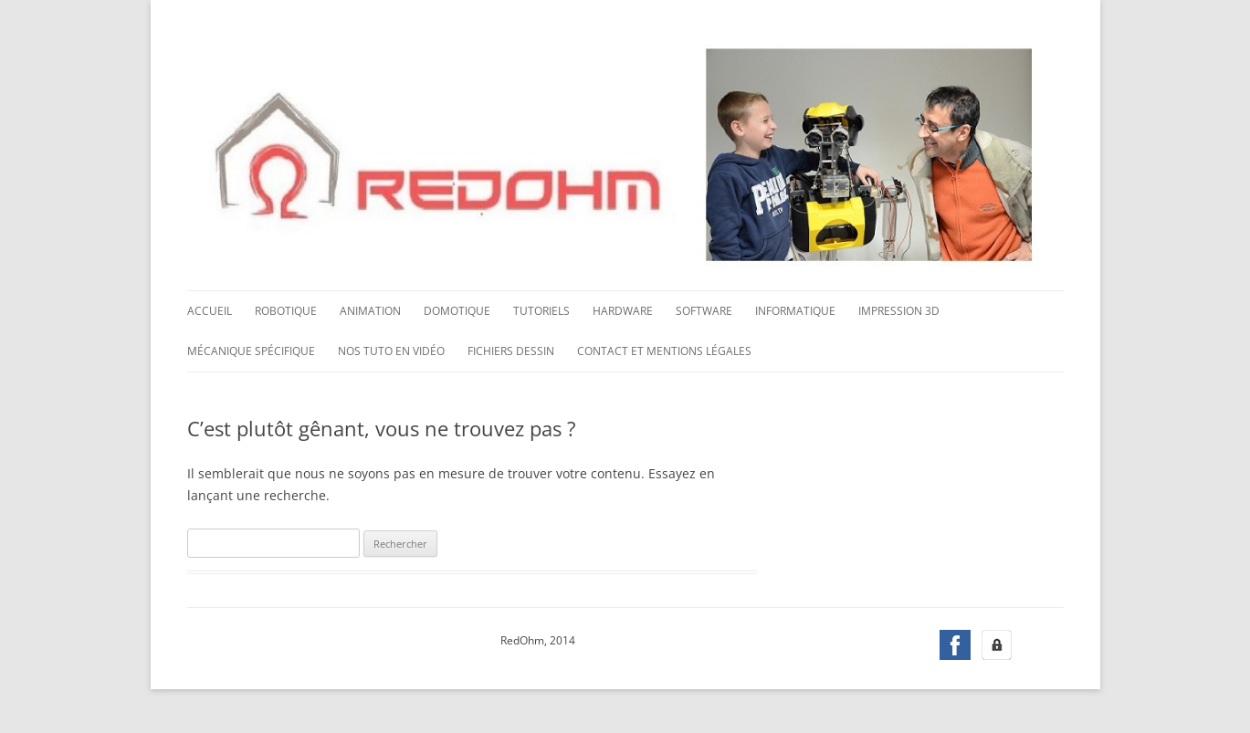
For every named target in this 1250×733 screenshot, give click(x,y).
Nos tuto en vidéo (391, 351)
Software (704, 311)
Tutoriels (541, 311)
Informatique (795, 311)
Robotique (286, 311)
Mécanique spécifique (251, 351)
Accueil (209, 311)
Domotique (457, 311)
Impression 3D (899, 311)
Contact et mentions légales (664, 351)
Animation (370, 311)
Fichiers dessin (510, 351)
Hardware (623, 311)
